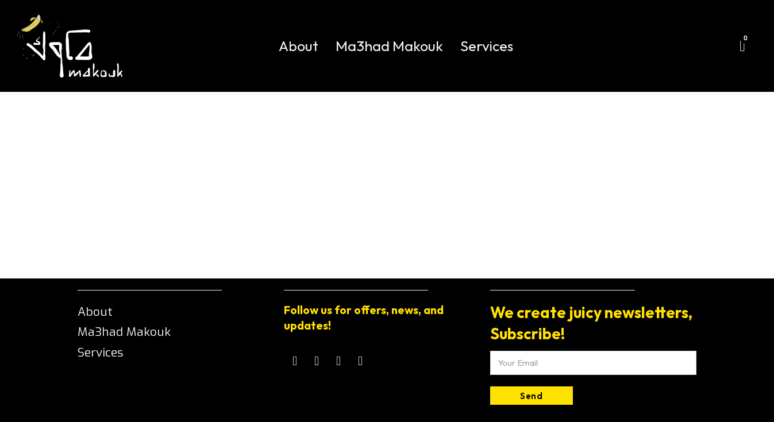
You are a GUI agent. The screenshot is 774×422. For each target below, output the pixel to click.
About (298, 46)
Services (486, 46)
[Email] (593, 363)
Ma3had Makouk (389, 46)
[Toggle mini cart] (742, 46)
